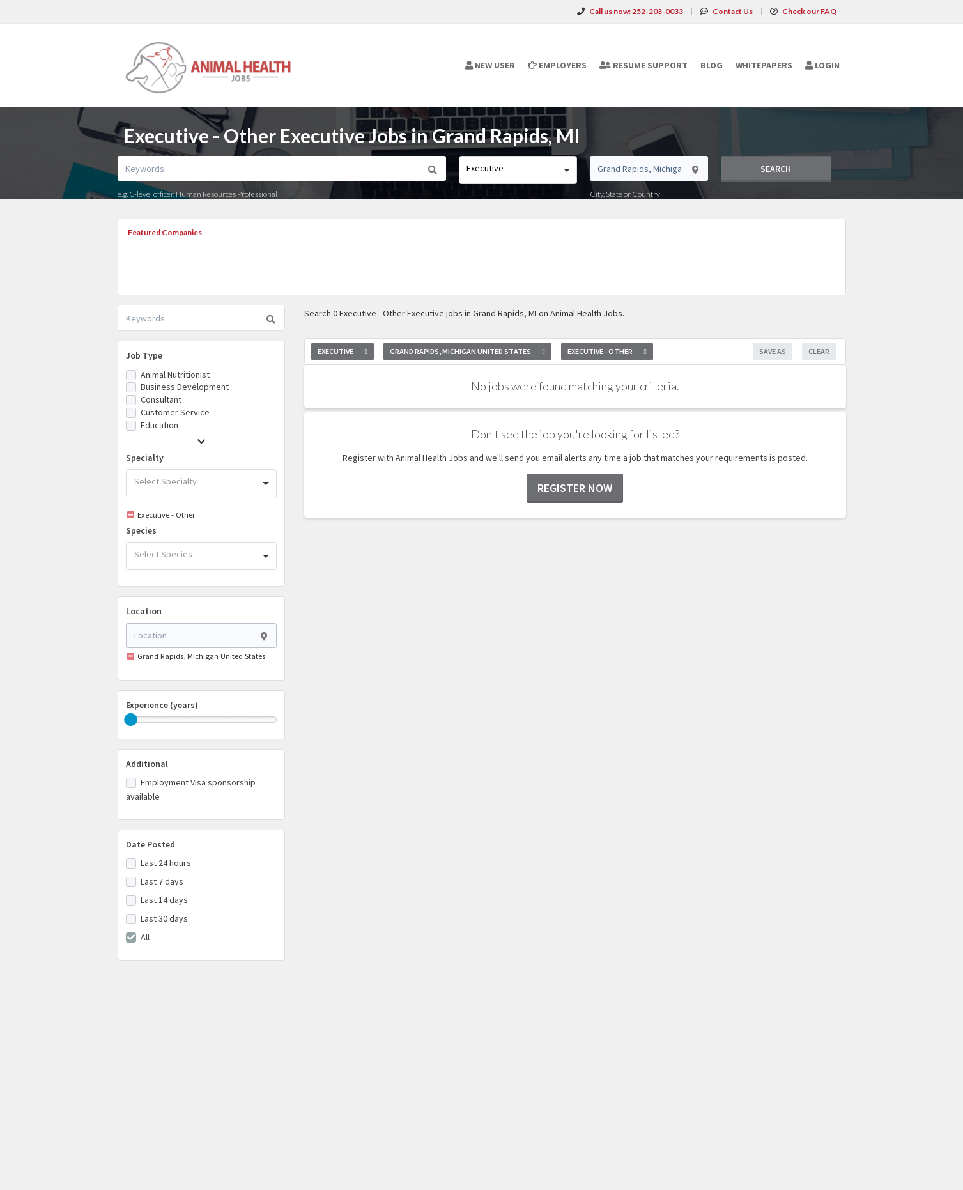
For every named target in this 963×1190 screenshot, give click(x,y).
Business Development (185, 386)
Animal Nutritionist (175, 374)
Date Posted (150, 844)
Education (159, 425)
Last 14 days (164, 900)
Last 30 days (164, 918)
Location (144, 611)
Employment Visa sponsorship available (191, 789)
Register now (574, 488)
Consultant (161, 399)
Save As (772, 351)
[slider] (131, 719)
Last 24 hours (166, 863)
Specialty (145, 457)
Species (141, 530)
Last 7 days (162, 881)
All (145, 937)
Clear (818, 351)
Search (775, 168)
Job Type (144, 355)
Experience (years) (162, 705)
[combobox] (518, 170)
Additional (147, 763)
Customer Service (175, 412)
